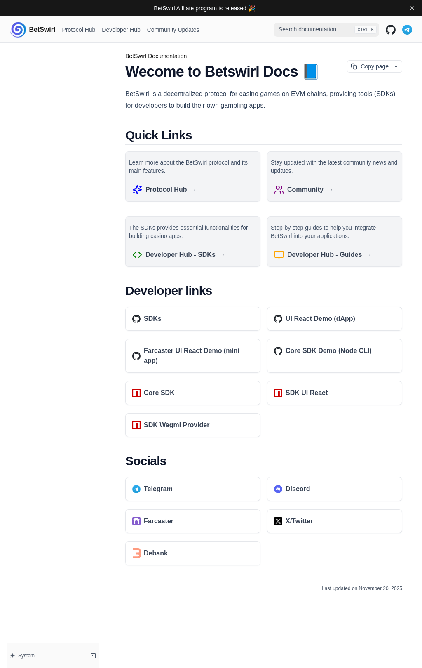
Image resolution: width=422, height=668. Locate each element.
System (22, 656)
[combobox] (326, 30)
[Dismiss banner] (412, 8)
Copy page (370, 66)
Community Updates (173, 29)
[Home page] (32, 29)
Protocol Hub (78, 29)
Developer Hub (121, 29)
